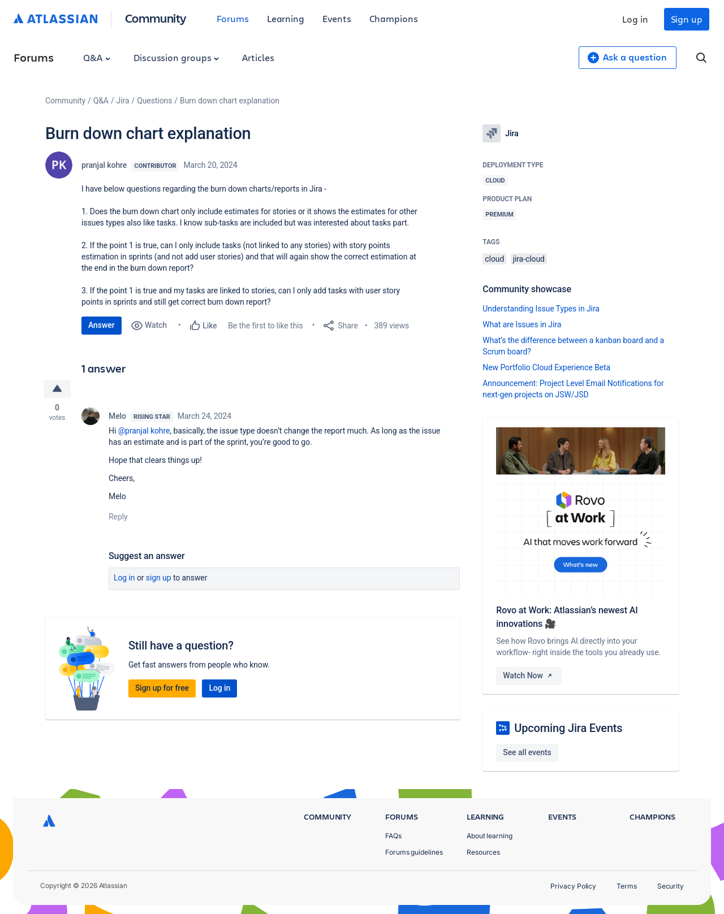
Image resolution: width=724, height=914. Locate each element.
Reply (118, 516)
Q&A (96, 57)
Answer (101, 325)
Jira (123, 100)
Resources (483, 852)
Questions (154, 100)
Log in (635, 19)
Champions (393, 18)
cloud (494, 258)
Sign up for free (162, 688)
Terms (627, 886)
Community (156, 18)
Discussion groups (176, 57)
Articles (258, 57)
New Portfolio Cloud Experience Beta (546, 367)
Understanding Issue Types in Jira (541, 308)
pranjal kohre (104, 165)
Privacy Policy (573, 886)
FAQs (393, 835)
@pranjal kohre (144, 430)
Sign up (687, 19)
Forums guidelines (414, 852)
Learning (285, 18)
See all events (527, 752)
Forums (233, 18)
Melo (117, 416)
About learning (489, 835)
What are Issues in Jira (521, 324)
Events (336, 18)
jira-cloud (529, 258)
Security (670, 886)
